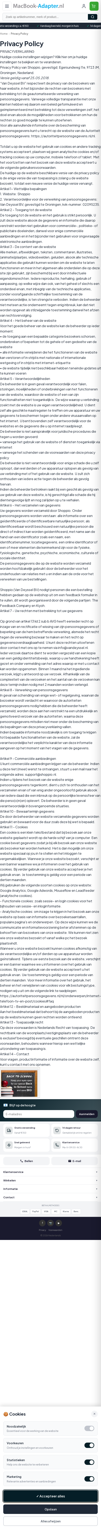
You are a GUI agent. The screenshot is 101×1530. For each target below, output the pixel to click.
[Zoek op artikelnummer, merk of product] (50, 17)
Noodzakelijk (16, 1426)
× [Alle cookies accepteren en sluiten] (94, 1413)
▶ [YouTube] (59, 1222)
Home (4, 33)
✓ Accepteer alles (50, 1496)
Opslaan (51, 1509)
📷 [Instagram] (50, 1222)
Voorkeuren (15, 1443)
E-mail (74, 1161)
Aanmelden (86, 1114)
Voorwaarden (55, 1230)
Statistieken (16, 1460)
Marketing (14, 1476)
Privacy (42, 1230)
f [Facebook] (42, 1222)
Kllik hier (61, 57)
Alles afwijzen (51, 1521)
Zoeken (92, 17)
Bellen (26, 1161)
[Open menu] (6, 6)
